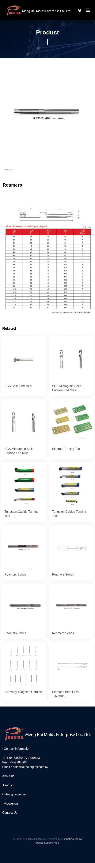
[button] (79, 10)
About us (8, 776)
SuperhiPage (51, 842)
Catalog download (14, 794)
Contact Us (9, 812)
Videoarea (11, 803)
